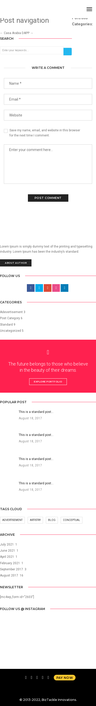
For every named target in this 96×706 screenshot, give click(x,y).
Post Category (10, 318)
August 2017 (9, 575)
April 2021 (7, 557)
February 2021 (10, 563)
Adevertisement (11, 312)
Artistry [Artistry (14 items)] (35, 520)
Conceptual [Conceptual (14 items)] (71, 520)
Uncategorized (10, 331)
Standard (6, 324)
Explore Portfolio (48, 381)
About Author (16, 262)
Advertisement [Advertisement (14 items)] (12, 520)
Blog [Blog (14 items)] (52, 520)
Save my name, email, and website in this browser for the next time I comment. (44, 133)
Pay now (64, 678)
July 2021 (7, 544)
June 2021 (7, 550)
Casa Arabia (10, 33)
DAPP (27, 33)
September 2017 (11, 569)
